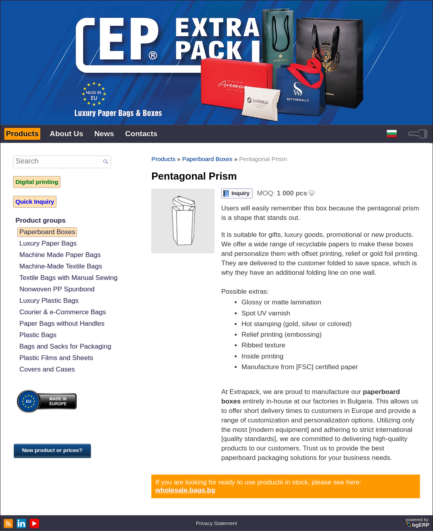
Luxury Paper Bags (48, 243)
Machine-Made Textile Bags (60, 266)
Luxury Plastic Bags (49, 300)
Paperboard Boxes (47, 232)
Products (22, 133)
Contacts (141, 133)
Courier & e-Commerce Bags (62, 312)
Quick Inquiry (34, 201)
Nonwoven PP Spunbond (56, 289)
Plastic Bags (37, 335)
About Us (66, 133)
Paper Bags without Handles (61, 323)
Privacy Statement (216, 523)
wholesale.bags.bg (185, 490)
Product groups (40, 220)
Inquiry (241, 193)
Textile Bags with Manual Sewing (68, 277)
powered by (418, 522)
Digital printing (36, 181)
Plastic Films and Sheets (56, 358)
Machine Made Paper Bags (60, 255)
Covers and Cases (47, 369)
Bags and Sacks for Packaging (65, 346)
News (104, 133)
